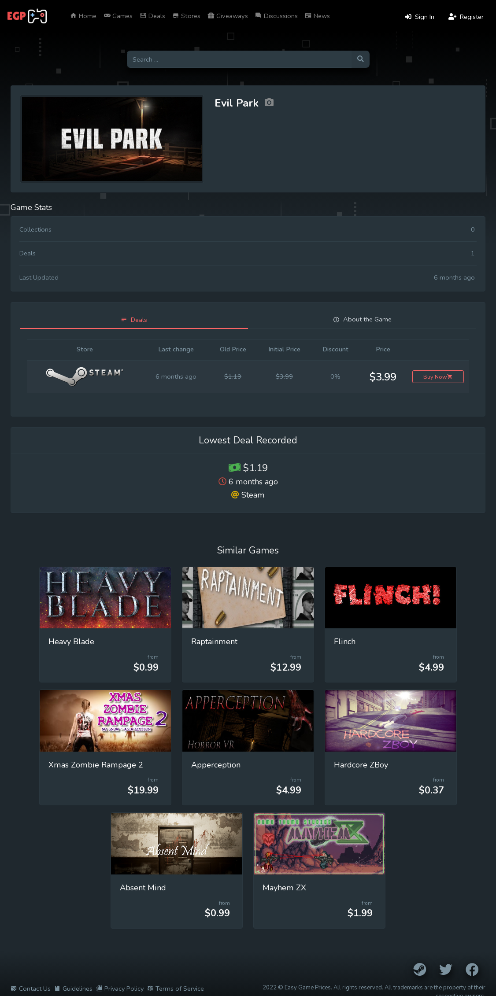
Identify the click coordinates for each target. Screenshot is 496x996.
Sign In (419, 16)
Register (466, 16)
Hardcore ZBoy (361, 765)
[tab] (134, 319)
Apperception (216, 765)
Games (118, 16)
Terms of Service (175, 988)
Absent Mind (143, 887)
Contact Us (31, 988)
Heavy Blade (71, 641)
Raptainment (214, 641)
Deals (152, 16)
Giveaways (227, 16)
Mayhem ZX (284, 887)
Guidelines (73, 988)
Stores (186, 16)
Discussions (276, 16)
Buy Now (438, 376)
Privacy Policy (120, 988)
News (317, 16)
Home (83, 16)
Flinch (344, 641)
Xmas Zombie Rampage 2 (95, 765)
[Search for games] (239, 59)
